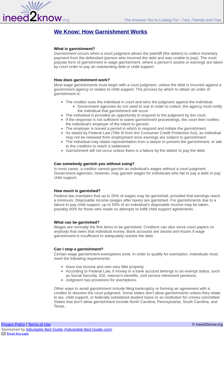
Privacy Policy (13, 324)
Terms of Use (39, 324)
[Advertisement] (24, 112)
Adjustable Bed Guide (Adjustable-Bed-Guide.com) (69, 329)
